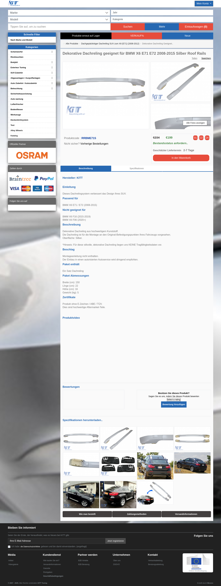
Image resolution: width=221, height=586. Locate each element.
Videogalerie (13, 564)
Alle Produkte (72, 43)
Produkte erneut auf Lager (86, 35)
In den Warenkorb (181, 158)
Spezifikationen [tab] (137, 168)
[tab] (187, 169)
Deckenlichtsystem (19, 120)
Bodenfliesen (17, 109)
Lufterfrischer (17, 104)
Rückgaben (47, 572)
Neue (187, 35)
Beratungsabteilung (156, 564)
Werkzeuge (16, 115)
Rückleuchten (17, 57)
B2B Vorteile (83, 560)
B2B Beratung (83, 564)
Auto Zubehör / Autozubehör (24, 83)
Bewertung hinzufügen (174, 404)
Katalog (14, 136)
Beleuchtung (16, 88)
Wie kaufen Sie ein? (51, 560)
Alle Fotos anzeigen (195, 123)
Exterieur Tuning (18, 67)
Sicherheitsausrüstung (21, 94)
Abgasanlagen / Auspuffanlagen (25, 78)
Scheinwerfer (17, 52)
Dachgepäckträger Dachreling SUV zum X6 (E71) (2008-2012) (110, 43)
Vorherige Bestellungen (94, 143)
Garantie (46, 568)
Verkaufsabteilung (155, 560)
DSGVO (116, 564)
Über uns (116, 560)
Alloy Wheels (17, 130)
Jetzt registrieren (115, 541)
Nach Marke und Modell (21, 40)
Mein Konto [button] (203, 3)
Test (13, 125)
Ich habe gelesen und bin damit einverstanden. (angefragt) (49, 546)
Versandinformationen (52, 564)
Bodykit (14, 62)
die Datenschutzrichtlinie (30, 547)
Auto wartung (17, 99)
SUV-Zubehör (17, 73)
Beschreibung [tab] (86, 168)
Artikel (10, 560)
